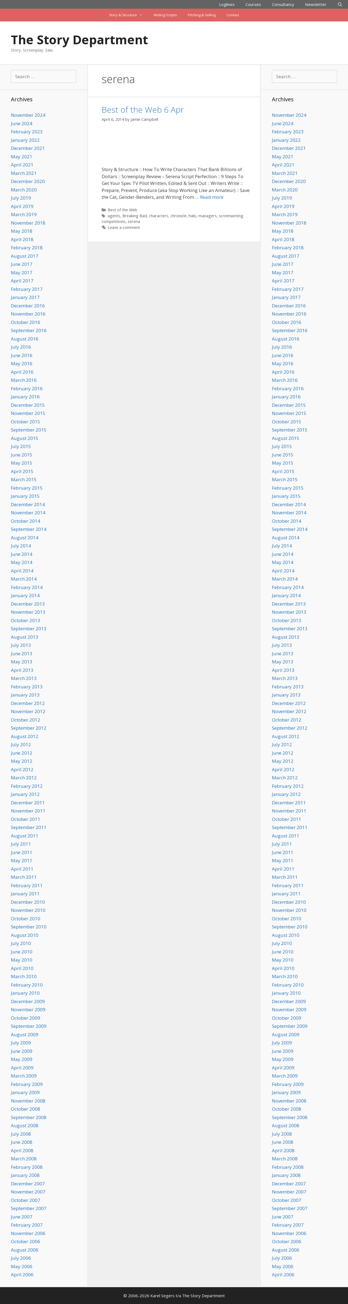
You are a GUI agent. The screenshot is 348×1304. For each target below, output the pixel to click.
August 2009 (24, 1034)
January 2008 (25, 1175)
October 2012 (25, 720)
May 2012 (21, 761)
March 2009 (24, 1076)
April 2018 (22, 239)
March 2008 (24, 1158)
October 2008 (25, 1109)
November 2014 (28, 512)
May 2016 (21, 363)
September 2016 (28, 330)
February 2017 (27, 289)
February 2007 (27, 1225)
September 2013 (28, 628)
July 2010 (21, 943)
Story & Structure (128, 15)
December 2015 (28, 405)
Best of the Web (122, 209)
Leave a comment (124, 227)
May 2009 (21, 1059)
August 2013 (24, 637)
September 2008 (28, 1117)
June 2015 (21, 455)
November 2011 (28, 811)
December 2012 (28, 703)
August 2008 (24, 1125)
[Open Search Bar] (340, 4)
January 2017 (25, 297)
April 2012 (22, 769)
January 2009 (25, 1092)
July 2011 (21, 844)
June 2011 (21, 852)
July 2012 (21, 744)
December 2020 (28, 181)
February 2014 (27, 587)
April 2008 (22, 1150)
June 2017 (21, 264)
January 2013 (25, 695)
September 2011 (28, 827)
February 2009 (27, 1084)
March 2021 (24, 173)
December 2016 (28, 306)
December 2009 (28, 1001)
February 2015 (27, 488)
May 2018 (21, 231)
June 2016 (21, 355)
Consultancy (283, 4)
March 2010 (24, 976)
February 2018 (27, 247)
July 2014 (21, 546)
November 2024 (28, 115)
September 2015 (28, 430)
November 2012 (28, 711)
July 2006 (21, 1258)
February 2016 (27, 388)
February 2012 (27, 786)
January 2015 (25, 496)
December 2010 (28, 902)
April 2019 (22, 206)
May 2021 (21, 156)
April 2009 (22, 1067)
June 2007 (21, 1217)
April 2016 (22, 372)
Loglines (227, 4)
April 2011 (22, 869)
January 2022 (25, 140)
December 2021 (28, 148)
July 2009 (21, 1043)
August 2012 (24, 736)
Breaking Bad (134, 215)
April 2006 (22, 1274)
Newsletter (316, 4)
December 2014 (28, 504)
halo (192, 215)
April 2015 (22, 471)
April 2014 (22, 571)
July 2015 (21, 446)
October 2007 (25, 1200)
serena (134, 221)
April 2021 (22, 165)
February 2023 (27, 131)
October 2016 (25, 322)
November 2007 (28, 1192)
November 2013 (28, 612)
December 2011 (28, 802)
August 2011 (24, 836)
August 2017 (24, 256)
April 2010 (22, 968)
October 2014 (25, 521)
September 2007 (28, 1208)
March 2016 (24, 380)
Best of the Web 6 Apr (143, 109)
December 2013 (28, 604)
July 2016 (21, 347)
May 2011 (21, 860)
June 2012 (21, 753)
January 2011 (25, 893)
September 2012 (28, 728)
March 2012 (24, 777)
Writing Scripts (165, 14)
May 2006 (21, 1266)
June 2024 (21, 123)
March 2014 (24, 579)
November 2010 (28, 910)
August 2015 (24, 438)
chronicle (178, 215)
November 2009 (28, 1009)
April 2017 (22, 281)
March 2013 (24, 678)
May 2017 (21, 272)
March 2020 (24, 190)
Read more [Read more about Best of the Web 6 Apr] (211, 197)
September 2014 (28, 529)
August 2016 (24, 339)
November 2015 (28, 413)
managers (207, 215)
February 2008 (27, 1167)
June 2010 (21, 952)
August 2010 (24, 935)
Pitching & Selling (202, 14)
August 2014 (24, 537)
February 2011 (27, 885)
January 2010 (25, 993)
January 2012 (25, 794)
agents (114, 215)
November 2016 (28, 314)
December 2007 (28, 1183)
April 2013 (22, 670)
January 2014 (25, 595)
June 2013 (21, 653)
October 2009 (25, 1018)
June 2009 (21, 1051)
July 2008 (21, 1134)
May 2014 (21, 562)
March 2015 (24, 479)
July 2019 (21, 198)
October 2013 (25, 620)
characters (158, 215)
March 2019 (24, 214)
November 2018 (28, 223)
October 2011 (25, 819)
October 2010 (25, 918)
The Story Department (79, 39)
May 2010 (21, 960)
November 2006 (28, 1233)
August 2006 (24, 1250)
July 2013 (21, 645)
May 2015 (21, 463)
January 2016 (25, 396)
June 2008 (21, 1142)
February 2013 (27, 687)
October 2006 (25, 1241)
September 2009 (28, 1026)
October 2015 (25, 421)
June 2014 (21, 554)
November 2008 (28, 1101)
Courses (253, 4)
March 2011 (24, 877)
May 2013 (21, 662)
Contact (232, 14)
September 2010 (28, 927)
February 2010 (27, 985)
